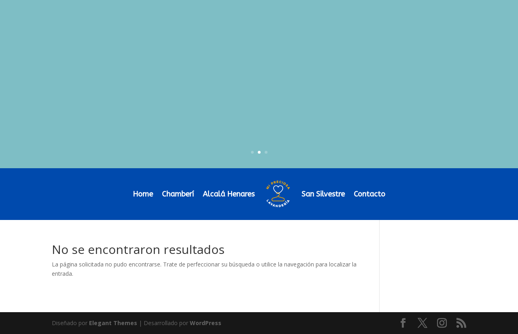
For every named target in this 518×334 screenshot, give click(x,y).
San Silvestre (323, 194)
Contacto (369, 194)
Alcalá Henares (229, 194)
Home (143, 194)
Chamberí (178, 194)
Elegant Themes (113, 323)
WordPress (205, 323)
